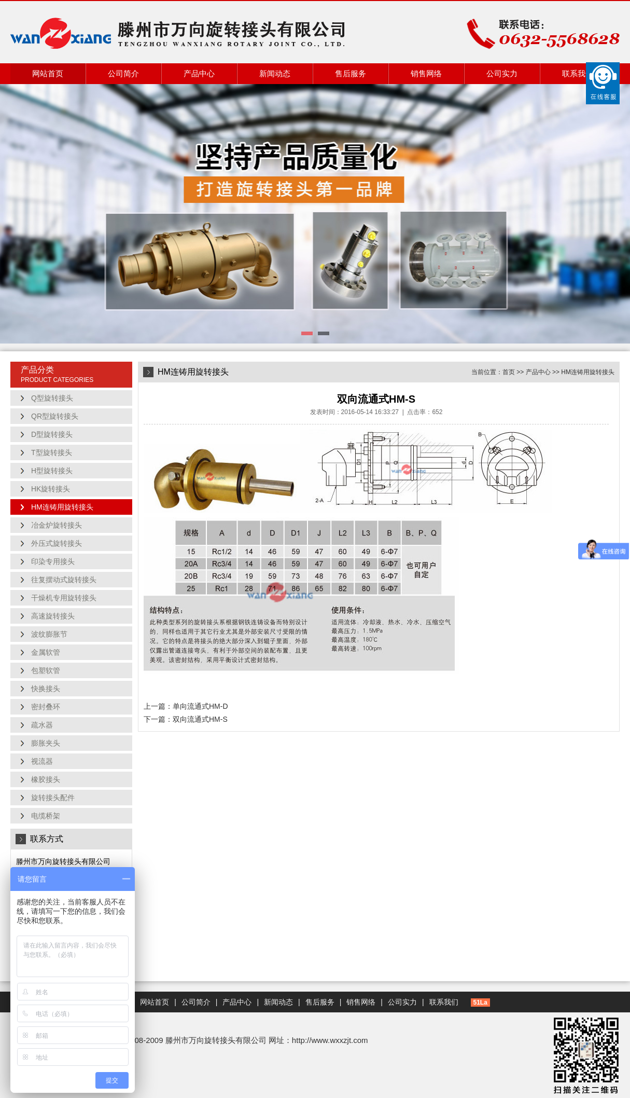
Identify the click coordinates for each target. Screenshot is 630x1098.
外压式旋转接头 (56, 543)
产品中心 (199, 73)
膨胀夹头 (45, 743)
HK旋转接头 (50, 489)
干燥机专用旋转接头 (63, 598)
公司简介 (123, 73)
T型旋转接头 (51, 452)
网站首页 (47, 73)
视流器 (42, 761)
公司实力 (501, 73)
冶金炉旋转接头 (56, 525)
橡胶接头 (45, 779)
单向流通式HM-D (200, 706)
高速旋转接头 (53, 616)
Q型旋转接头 (52, 398)
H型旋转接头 (52, 470)
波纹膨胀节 (49, 634)
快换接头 (45, 688)
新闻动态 (274, 73)
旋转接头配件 (53, 797)
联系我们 (577, 73)
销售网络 (426, 73)
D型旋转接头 (52, 434)
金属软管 (45, 652)
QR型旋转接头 (54, 416)
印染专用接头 (53, 561)
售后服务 (350, 73)
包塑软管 (45, 670)
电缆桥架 (45, 816)
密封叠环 (45, 707)
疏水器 (42, 725)
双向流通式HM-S (200, 719)
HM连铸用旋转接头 (62, 507)
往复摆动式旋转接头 (63, 579)
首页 (508, 372)
